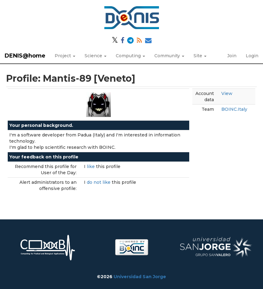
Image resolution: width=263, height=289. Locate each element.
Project (65, 55)
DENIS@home (25, 55)
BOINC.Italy (234, 109)
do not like (99, 182)
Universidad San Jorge (140, 276)
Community (169, 55)
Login (252, 55)
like (91, 166)
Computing (130, 55)
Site (200, 55)
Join (231, 55)
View (226, 93)
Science (95, 55)
